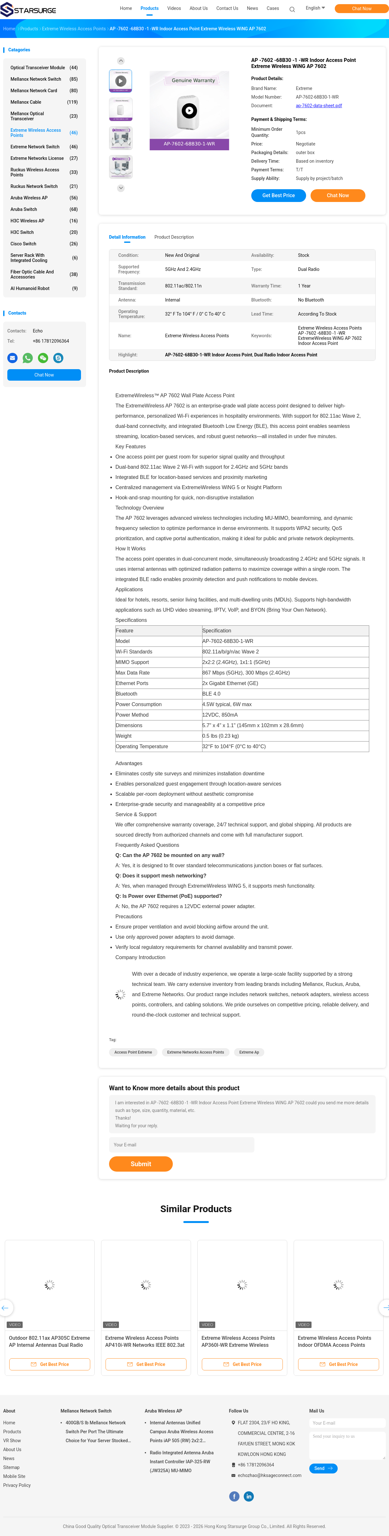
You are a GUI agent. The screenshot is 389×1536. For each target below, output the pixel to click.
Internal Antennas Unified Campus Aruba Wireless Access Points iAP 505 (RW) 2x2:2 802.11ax (181, 1432)
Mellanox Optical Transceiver (44, 116)
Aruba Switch (44, 209)
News (8, 1458)
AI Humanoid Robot (44, 288)
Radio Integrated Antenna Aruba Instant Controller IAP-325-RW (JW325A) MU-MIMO (182, 1461)
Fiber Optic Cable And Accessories (44, 274)
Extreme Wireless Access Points (44, 133)
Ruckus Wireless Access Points (44, 172)
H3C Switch (44, 232)
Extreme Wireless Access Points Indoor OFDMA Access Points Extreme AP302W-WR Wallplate (334, 1345)
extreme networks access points (195, 1052)
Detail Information (127, 237)
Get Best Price (278, 195)
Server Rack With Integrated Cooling (44, 258)
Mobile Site (14, 1476)
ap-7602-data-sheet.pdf (319, 105)
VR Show (12, 1440)
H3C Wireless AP (44, 221)
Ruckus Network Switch (44, 186)
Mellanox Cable (44, 102)
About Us (12, 1449)
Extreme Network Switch (44, 147)
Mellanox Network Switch (44, 79)
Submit (141, 1164)
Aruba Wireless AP (44, 198)
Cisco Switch (44, 244)
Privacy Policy (17, 1485)
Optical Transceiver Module (44, 67)
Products (12, 1431)
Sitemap (11, 1467)
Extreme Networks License (44, 158)
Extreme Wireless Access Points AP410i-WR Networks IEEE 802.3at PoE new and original (145, 1345)
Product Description (174, 237)
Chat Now (362, 8)
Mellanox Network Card (44, 90)
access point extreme (133, 1052)
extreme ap (249, 1052)
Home (9, 1422)
